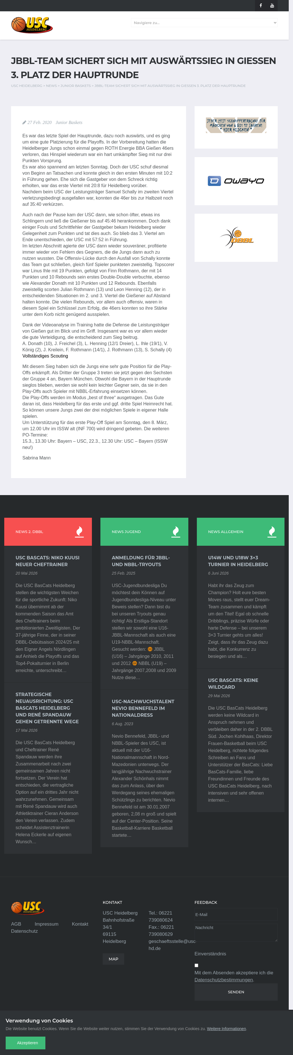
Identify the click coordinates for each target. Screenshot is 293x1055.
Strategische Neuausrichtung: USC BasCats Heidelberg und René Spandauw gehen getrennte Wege (47, 708)
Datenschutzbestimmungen (224, 980)
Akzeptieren (27, 1043)
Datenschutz (24, 931)
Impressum (46, 924)
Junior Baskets (69, 122)
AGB (16, 924)
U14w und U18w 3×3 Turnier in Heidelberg (238, 561)
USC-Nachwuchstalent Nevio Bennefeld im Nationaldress (143, 708)
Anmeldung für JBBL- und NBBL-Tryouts (141, 561)
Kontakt (80, 924)
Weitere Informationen (226, 1028)
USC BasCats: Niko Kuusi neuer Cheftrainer (47, 561)
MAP (113, 959)
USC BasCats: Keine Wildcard (233, 684)
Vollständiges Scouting (45, 356)
